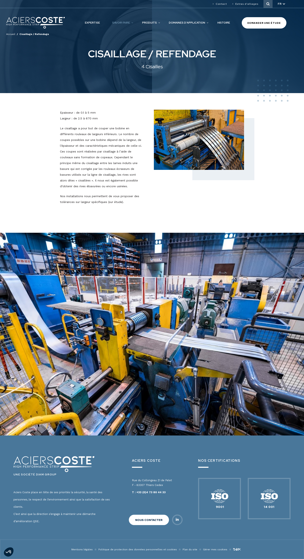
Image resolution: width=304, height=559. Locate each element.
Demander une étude (264, 23)
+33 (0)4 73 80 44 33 (151, 492)
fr (280, 4)
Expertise (92, 22)
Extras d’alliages (246, 4)
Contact (221, 4)
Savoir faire (121, 22)
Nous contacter (149, 520)
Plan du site (190, 549)
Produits (149, 22)
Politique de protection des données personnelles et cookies (137, 549)
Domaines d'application (187, 22)
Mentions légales (82, 549)
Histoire (223, 22)
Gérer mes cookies (215, 549)
